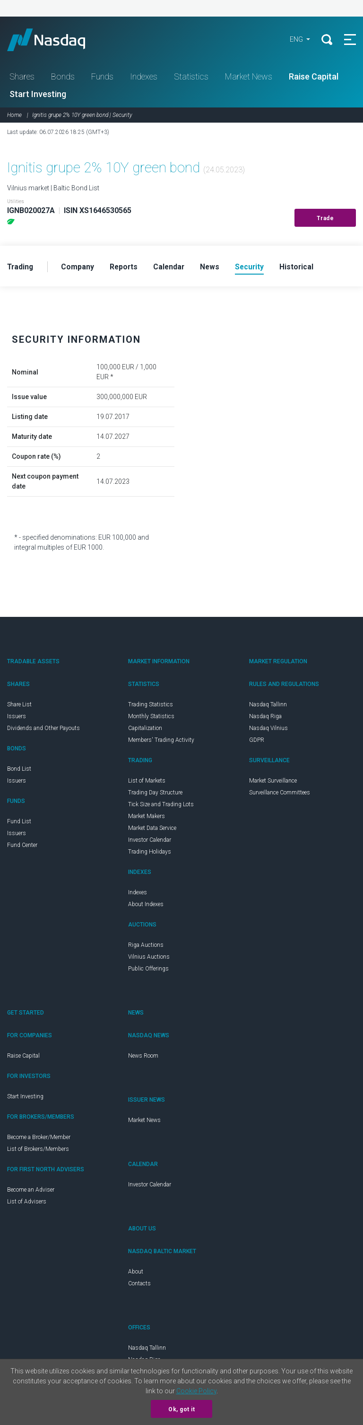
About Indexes (146, 905)
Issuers (16, 717)
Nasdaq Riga (265, 717)
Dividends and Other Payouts (43, 729)
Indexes (143, 77)
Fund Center (22, 846)
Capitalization (145, 729)
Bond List (19, 770)
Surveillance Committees (279, 794)
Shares (22, 77)
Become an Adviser (30, 1191)
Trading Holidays (149, 853)
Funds (102, 77)
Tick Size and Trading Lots (161, 805)
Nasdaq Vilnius (268, 729)
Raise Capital (313, 77)
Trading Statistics (150, 706)
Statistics (191, 77)
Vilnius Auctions (149, 958)
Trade (325, 219)
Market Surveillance (273, 782)
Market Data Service (152, 829)
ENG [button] (295, 40)
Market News (248, 77)
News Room (143, 1057)
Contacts (139, 1285)
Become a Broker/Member (38, 1138)
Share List (19, 706)
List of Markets (146, 782)
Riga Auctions (146, 946)
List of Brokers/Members (38, 1150)
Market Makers (146, 817)
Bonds (63, 77)
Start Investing (37, 95)
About (135, 1273)
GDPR (256, 741)
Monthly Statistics (151, 717)
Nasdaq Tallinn (268, 706)
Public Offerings (148, 970)
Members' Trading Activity (161, 741)
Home (14, 116)
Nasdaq (56, 40)
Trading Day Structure (155, 794)
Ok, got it (181, 1409)
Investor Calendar (149, 841)
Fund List (19, 822)
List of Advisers (26, 1203)
